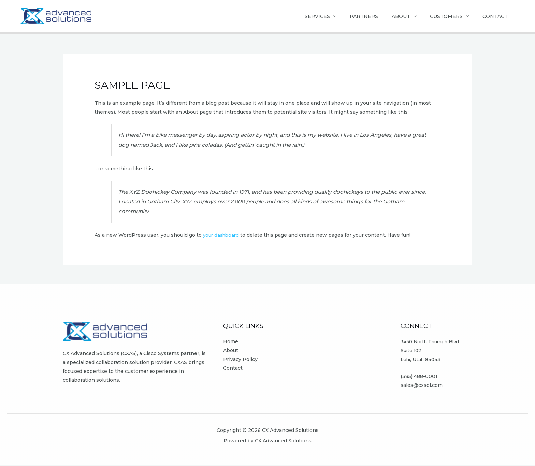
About (392, 17)
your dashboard (222, 236)
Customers (441, 17)
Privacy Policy (240, 360)
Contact (493, 17)
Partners (352, 17)
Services (302, 17)
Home (230, 342)
